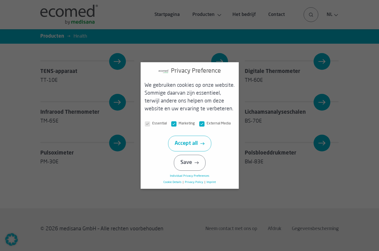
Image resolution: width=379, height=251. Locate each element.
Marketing (185, 123)
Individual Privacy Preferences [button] (191, 176)
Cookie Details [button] (175, 182)
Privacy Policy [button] (196, 182)
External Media (217, 123)
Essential (158, 123)
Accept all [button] (188, 143)
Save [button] (188, 162)
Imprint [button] (213, 182)
